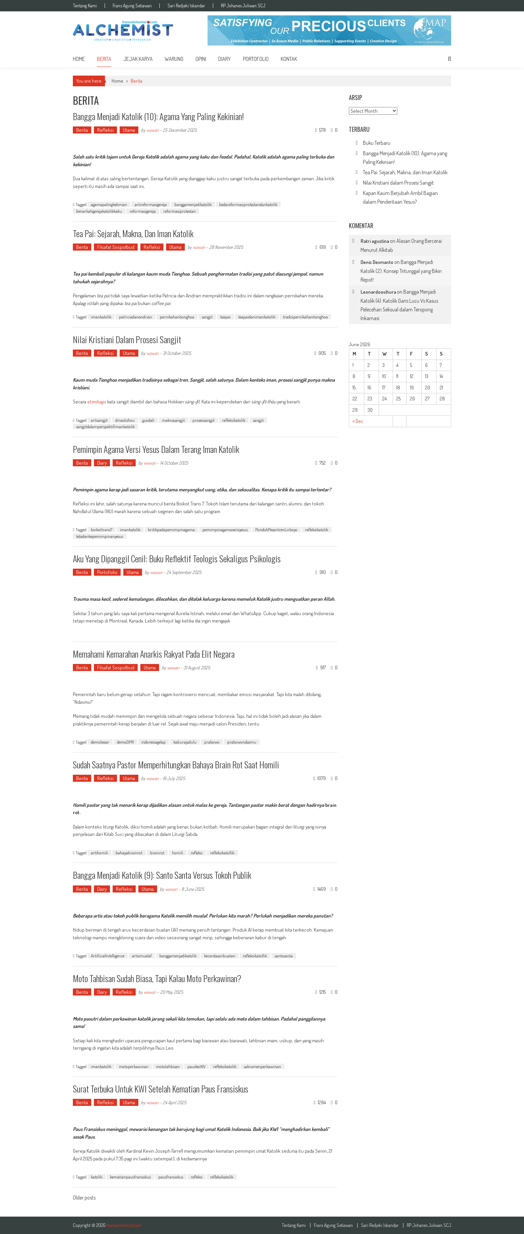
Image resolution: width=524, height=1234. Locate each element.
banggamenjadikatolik (193, 204)
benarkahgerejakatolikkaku (99, 211)
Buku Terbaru (376, 142)
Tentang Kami (85, 5)
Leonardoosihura (378, 292)
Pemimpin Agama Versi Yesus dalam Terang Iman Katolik (156, 449)
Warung (174, 59)
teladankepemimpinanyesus (99, 536)
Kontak (289, 59)
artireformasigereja (151, 204)
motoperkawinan (133, 1066)
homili (177, 852)
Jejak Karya (138, 59)
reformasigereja (143, 211)
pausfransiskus (170, 1176)
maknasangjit (173, 420)
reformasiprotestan (179, 211)
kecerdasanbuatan (219, 955)
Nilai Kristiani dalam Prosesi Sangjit (127, 339)
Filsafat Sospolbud (115, 247)
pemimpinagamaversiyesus (225, 529)
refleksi (197, 852)
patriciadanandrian (135, 316)
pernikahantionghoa (177, 316)
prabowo (212, 742)
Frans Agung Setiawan (132, 5)
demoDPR (125, 742)
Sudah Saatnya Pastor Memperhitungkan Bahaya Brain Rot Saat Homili (176, 764)
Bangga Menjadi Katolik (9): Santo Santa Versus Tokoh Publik (162, 874)
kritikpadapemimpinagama (171, 529)
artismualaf (142, 955)
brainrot (157, 852)
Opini (200, 59)
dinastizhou (125, 420)
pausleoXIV (196, 1066)
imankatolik (101, 316)
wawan (152, 130)
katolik (96, 1176)
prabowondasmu (241, 742)
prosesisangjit (203, 420)
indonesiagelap (153, 742)
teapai (225, 316)
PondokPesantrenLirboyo (276, 529)
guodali (148, 420)
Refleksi (105, 130)
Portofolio (256, 59)
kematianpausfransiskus (130, 1176)
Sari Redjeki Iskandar (186, 5)
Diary (224, 59)
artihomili (99, 852)
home (79, 59)
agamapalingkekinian (109, 204)
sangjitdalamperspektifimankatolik (105, 426)
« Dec (358, 421)
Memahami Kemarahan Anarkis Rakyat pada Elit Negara (154, 653)
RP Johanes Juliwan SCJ (243, 5)
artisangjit (99, 420)
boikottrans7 (101, 529)
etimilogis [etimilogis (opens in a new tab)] (97, 401)
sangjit (207, 316)
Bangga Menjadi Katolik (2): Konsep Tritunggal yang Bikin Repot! (401, 271)
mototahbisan (168, 1066)
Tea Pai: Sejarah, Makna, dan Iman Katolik (133, 233)
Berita (104, 59)
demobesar (100, 742)
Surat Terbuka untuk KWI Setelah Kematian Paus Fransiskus (160, 1088)
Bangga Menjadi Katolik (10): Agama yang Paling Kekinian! (158, 116)
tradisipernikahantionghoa (305, 316)
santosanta (284, 955)
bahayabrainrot (129, 852)
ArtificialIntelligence (107, 955)
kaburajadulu (184, 742)
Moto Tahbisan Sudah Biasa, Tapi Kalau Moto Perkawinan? (157, 978)
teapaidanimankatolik (256, 316)
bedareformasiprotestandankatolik (248, 204)
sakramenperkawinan (262, 1066)
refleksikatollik (222, 852)
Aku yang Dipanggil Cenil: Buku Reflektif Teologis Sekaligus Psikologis (177, 558)
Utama (129, 130)
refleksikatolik (233, 420)
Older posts (84, 1198)
